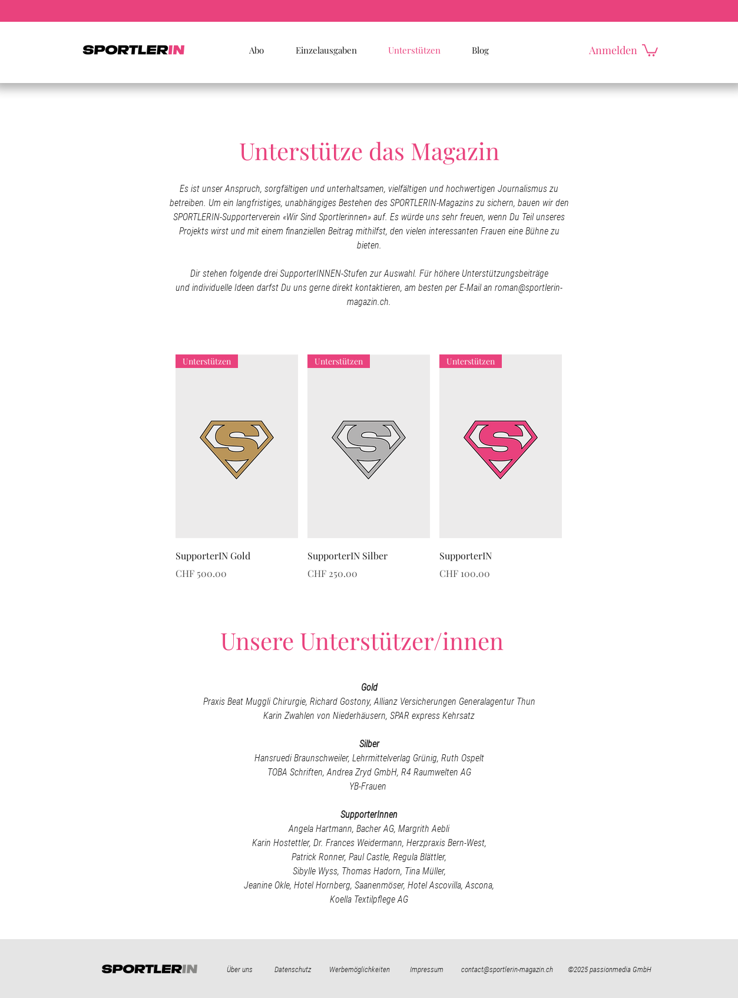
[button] (650, 50)
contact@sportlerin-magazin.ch (507, 969)
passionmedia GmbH (620, 969)
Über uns (240, 969)
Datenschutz (292, 969)
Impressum (427, 969)
